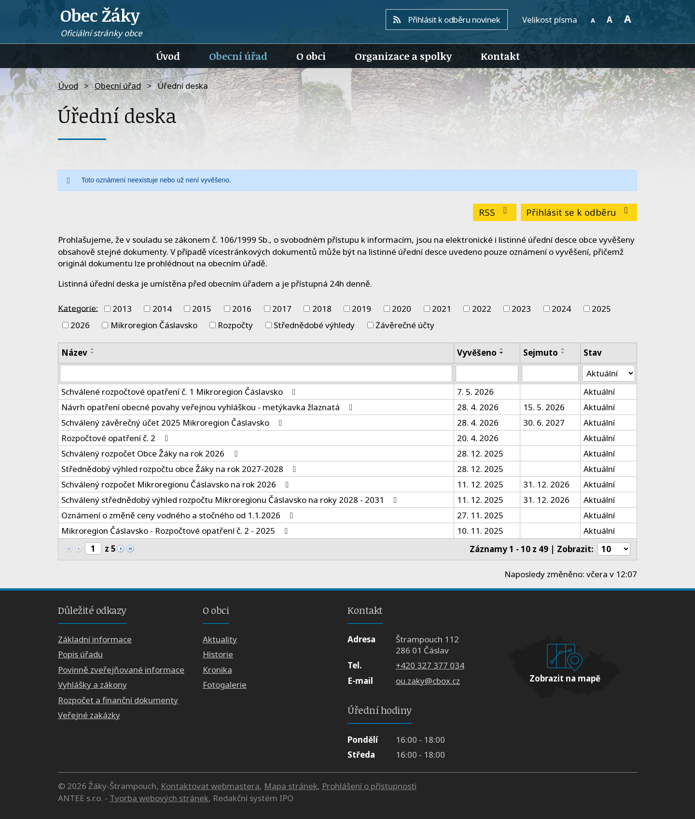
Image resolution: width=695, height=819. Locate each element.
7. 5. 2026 (475, 391)
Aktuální (599, 391)
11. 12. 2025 (480, 484)
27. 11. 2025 (480, 515)
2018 (322, 308)
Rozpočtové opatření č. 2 (116, 438)
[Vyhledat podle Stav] (609, 373)
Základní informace (95, 639)
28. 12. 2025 (480, 453)
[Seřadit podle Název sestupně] (92, 353)
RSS (495, 212)
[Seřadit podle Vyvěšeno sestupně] (502, 353)
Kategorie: (78, 307)
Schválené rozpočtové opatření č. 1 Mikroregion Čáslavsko (180, 391)
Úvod (168, 56)
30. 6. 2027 (544, 422)
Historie (218, 654)
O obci (311, 56)
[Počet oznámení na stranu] (614, 548)
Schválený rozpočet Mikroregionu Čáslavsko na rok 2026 (176, 484)
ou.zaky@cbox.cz (428, 680)
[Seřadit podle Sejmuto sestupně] (563, 353)
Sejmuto (540, 352)
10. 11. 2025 (480, 530)
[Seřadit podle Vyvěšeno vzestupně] (502, 349)
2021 (441, 308)
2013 (122, 308)
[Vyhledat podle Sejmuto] (550, 373)
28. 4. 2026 (478, 407)
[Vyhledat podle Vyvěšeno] (487, 373)
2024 (561, 308)
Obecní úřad (238, 56)
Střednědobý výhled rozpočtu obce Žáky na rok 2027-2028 (180, 468)
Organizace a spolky (403, 56)
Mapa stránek (291, 785)
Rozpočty (235, 325)
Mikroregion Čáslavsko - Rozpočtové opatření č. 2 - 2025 (176, 530)
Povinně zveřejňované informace (121, 669)
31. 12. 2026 (546, 484)
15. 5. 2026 (544, 407)
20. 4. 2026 (478, 438)
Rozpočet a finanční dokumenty (118, 700)
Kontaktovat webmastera (210, 785)
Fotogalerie (225, 684)
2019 (361, 308)
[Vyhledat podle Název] (256, 373)
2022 (481, 308)
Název (74, 352)
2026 (80, 325)
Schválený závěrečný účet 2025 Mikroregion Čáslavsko (173, 422)
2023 (521, 308)
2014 (162, 308)
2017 (282, 308)
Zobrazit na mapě (564, 678)
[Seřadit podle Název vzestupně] (92, 349)
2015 (201, 308)
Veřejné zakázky (89, 715)
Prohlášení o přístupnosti (369, 785)
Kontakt (500, 56)
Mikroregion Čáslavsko (154, 325)
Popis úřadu (80, 654)
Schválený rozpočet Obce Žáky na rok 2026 (151, 453)
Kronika (217, 669)
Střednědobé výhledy (314, 325)
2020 (401, 308)
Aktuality (220, 639)
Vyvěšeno (477, 352)
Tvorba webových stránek (159, 798)
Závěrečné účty (404, 325)
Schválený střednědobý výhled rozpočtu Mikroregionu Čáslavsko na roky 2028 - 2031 (231, 499)
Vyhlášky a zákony (92, 684)
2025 (601, 308)
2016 (241, 308)
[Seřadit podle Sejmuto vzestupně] (563, 349)
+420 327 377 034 (430, 665)
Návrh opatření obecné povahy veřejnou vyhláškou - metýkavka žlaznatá (208, 407)
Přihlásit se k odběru (579, 212)
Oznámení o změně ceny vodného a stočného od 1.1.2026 (179, 515)
